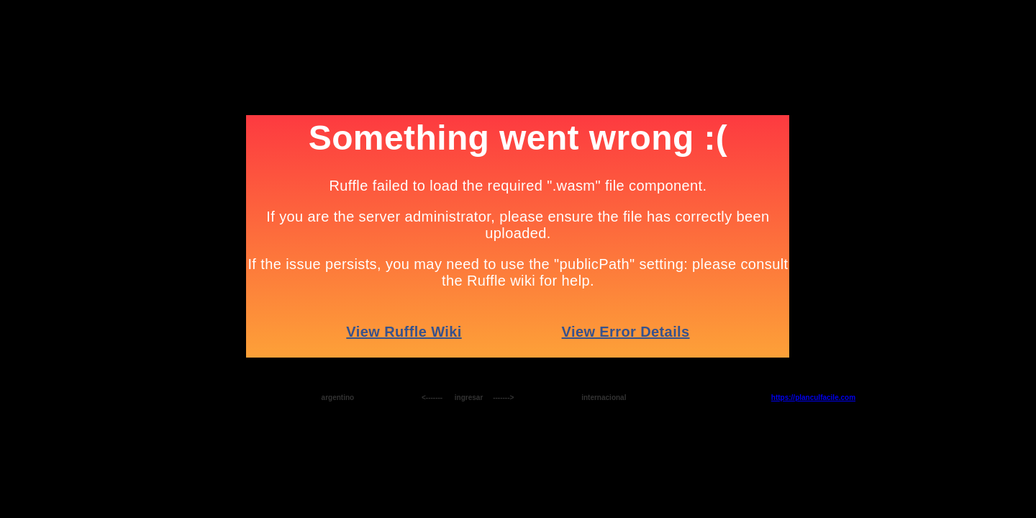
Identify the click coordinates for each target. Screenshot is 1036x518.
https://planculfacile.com (813, 397)
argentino (338, 397)
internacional (603, 397)
